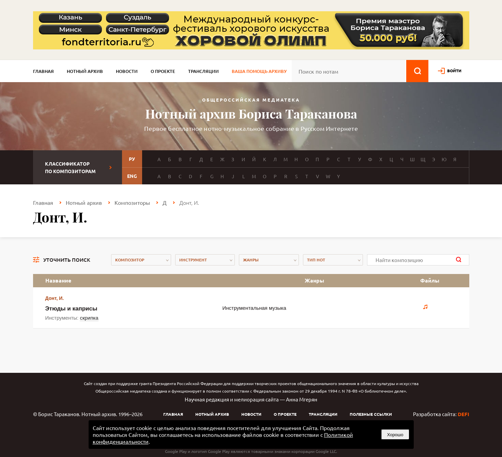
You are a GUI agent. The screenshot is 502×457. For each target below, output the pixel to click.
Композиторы (132, 202)
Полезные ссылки (371, 414)
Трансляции (203, 71)
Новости (127, 71)
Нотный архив (85, 71)
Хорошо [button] (395, 434)
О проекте (163, 71)
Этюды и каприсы (71, 308)
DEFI (463, 414)
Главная (43, 71)
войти (454, 70)
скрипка (89, 318)
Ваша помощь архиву (259, 71)
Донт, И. (54, 298)
